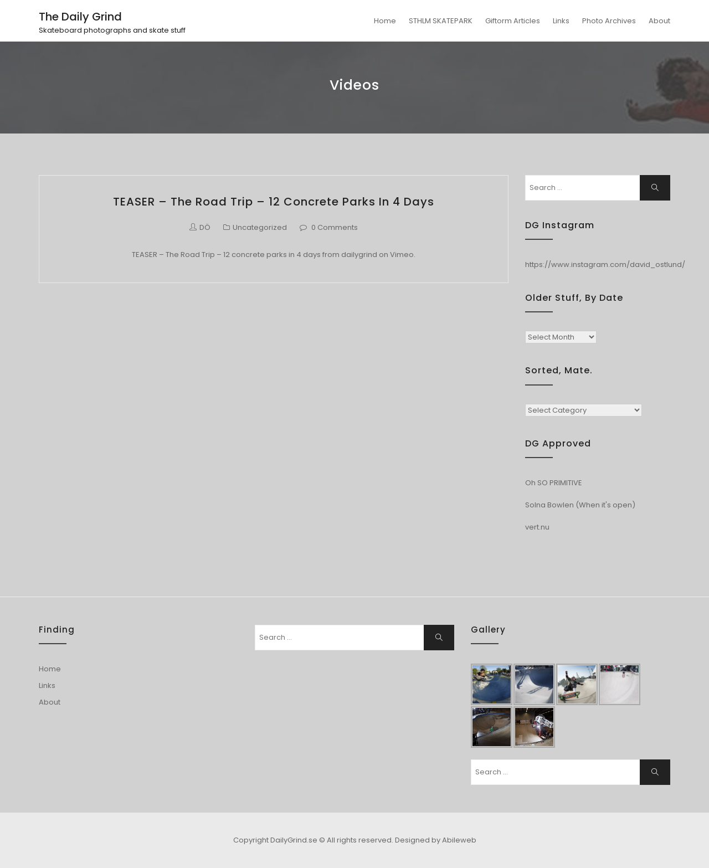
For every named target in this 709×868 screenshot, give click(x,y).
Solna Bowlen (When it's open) (580, 505)
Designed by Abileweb (435, 840)
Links (561, 21)
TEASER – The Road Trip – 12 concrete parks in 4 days (273, 201)
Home (385, 21)
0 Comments (334, 227)
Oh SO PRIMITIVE (553, 482)
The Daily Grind (80, 16)
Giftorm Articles (512, 21)
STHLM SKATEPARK (440, 21)
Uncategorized (260, 227)
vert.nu (537, 527)
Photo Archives (609, 21)
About (659, 21)
